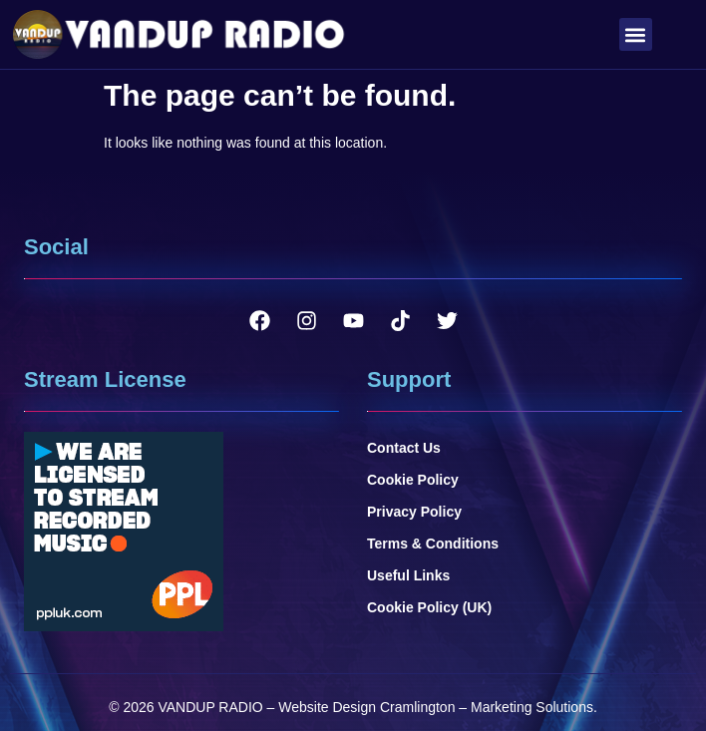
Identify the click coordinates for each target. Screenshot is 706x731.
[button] (635, 34)
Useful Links (408, 575)
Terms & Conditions (433, 543)
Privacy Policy (414, 512)
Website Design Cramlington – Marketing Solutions (435, 707)
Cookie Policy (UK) (429, 607)
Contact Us (404, 448)
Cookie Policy (413, 480)
